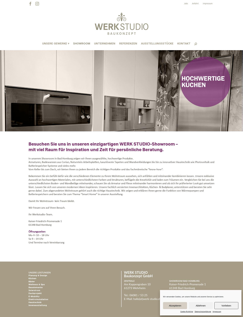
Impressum (217, 312)
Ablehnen (200, 305)
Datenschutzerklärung (203, 312)
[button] (195, 44)
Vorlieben (226, 305)
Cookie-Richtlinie (186, 312)
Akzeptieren (175, 305)
